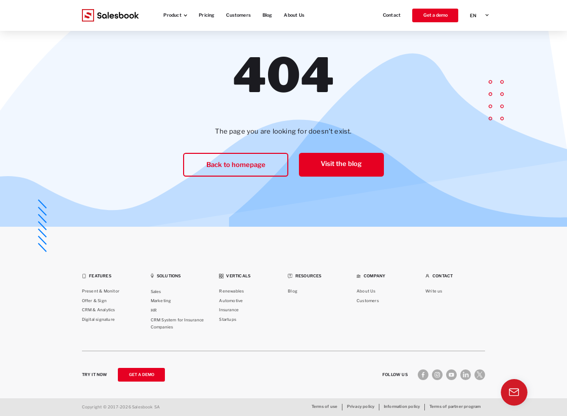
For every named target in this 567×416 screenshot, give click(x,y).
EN (473, 15)
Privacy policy (361, 406)
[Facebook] (423, 374)
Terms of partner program (455, 406)
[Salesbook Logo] (110, 15)
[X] (479, 374)
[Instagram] (437, 374)
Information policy (402, 406)
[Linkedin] (465, 374)
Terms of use (324, 406)
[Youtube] (451, 374)
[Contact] (515, 394)
